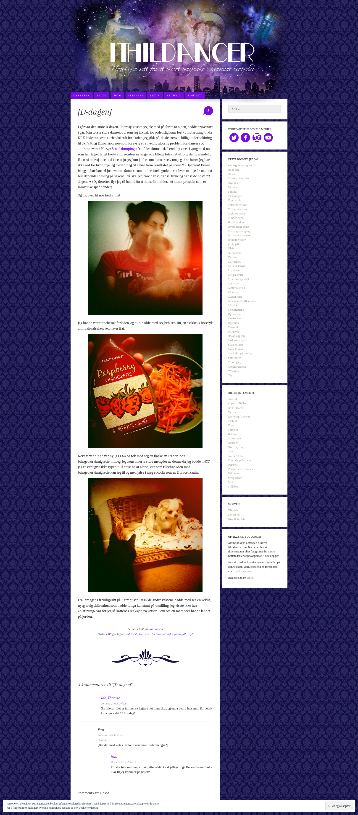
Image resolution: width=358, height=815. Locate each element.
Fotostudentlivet (237, 204)
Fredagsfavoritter (238, 209)
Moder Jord (235, 296)
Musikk (232, 305)
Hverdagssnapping (239, 231)
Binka (250, 577)
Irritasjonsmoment (239, 235)
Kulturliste (234, 261)
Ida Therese (110, 698)
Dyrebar (233, 187)
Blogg (102, 95)
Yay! (190, 634)
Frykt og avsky (236, 213)
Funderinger (235, 217)
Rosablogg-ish (236, 336)
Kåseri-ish (234, 514)
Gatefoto (233, 434)
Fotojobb (233, 429)
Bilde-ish (131, 634)
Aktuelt (174, 95)
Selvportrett (235, 478)
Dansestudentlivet (239, 178)
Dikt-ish (233, 510)
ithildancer (156, 629)
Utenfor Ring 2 (237, 366)
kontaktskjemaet (242, 571)
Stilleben (233, 486)
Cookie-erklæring (88, 807)
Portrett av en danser (240, 469)
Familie (232, 191)
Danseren (81, 95)
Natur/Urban (236, 456)
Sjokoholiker (235, 344)
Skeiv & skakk (236, 349)
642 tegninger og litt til (241, 165)
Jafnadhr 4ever (237, 239)
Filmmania (234, 200)
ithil (114, 756)
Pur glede (234, 331)
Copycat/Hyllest (237, 403)
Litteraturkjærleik (239, 279)
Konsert (233, 442)
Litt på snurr (235, 274)
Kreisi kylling (236, 447)
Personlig (233, 327)
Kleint (232, 248)
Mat (230, 451)
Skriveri (135, 95)
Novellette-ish (236, 519)
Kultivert (233, 257)
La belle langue (237, 266)
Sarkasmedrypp (237, 340)
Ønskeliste (234, 318)
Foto (117, 95)
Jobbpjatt (180, 634)
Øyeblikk (233, 323)
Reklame (233, 473)
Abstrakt (233, 399)
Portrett (233, 464)
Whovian (233, 371)
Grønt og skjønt (237, 222)
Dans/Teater (235, 408)
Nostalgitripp (236, 309)
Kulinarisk (234, 253)
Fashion (233, 421)
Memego (233, 292)
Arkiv (155, 95)
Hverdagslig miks (161, 634)
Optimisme (234, 314)
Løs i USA (234, 283)
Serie (231, 482)
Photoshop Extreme (240, 460)
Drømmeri (234, 183)
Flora (231, 425)
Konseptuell (235, 438)
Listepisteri (235, 270)
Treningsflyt (235, 362)
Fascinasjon (235, 196)
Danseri (144, 634)
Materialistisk (236, 287)
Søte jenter (234, 357)
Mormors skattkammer (242, 301)
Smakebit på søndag (240, 353)
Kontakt (195, 95)
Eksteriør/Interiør (239, 416)
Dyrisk (232, 412)
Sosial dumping (123, 149)
